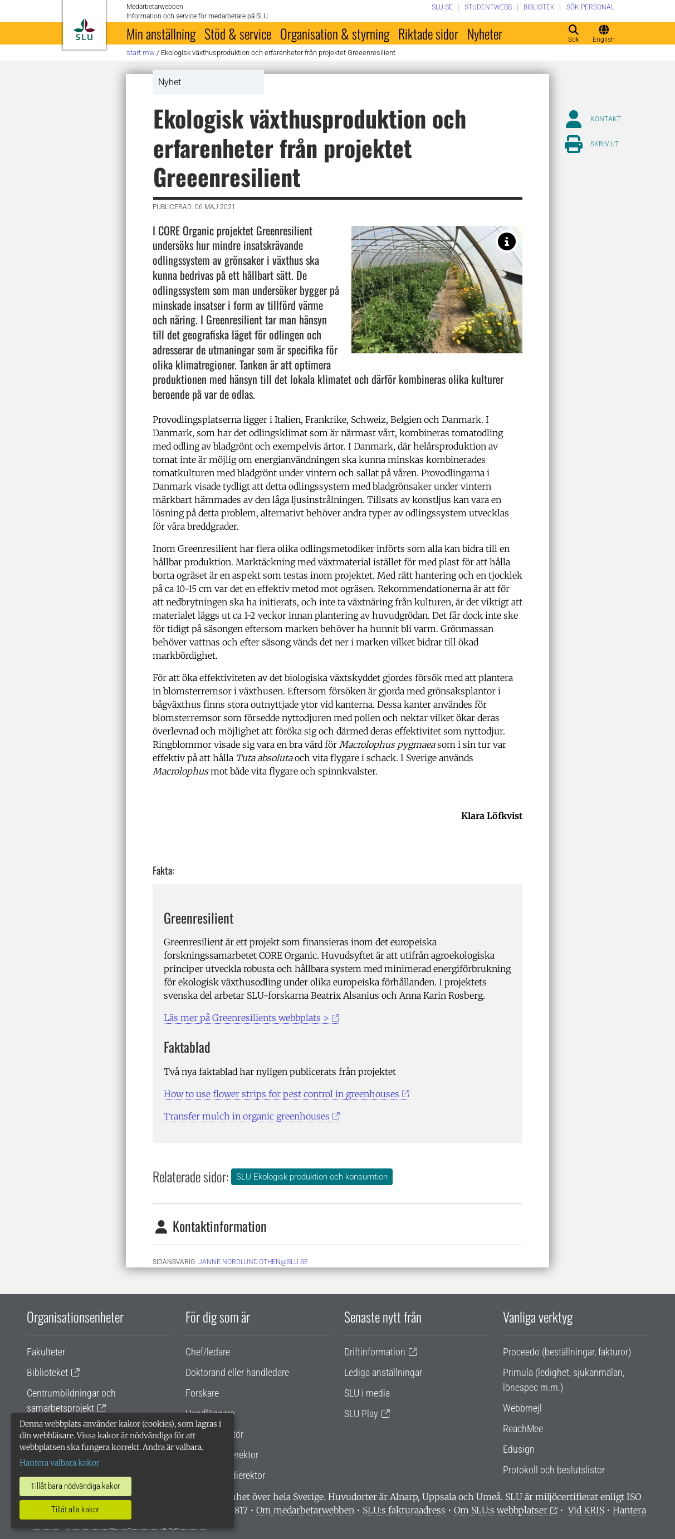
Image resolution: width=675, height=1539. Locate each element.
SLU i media (367, 1393)
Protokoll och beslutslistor (554, 1470)
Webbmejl (522, 1408)
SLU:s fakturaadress (404, 1510)
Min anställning (160, 33)
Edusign (519, 1449)
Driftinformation (374, 1352)
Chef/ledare (207, 1352)
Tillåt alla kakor (75, 1510)
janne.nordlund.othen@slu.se (253, 1262)
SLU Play (361, 1413)
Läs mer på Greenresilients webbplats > (246, 1017)
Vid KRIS (586, 1510)
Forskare (202, 1393)
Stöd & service (237, 33)
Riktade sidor (428, 33)
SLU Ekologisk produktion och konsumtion (312, 1177)
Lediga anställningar (383, 1372)
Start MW (140, 52)
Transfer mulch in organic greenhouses (247, 1116)
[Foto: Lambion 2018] (507, 241)
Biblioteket (47, 1372)
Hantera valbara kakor (59, 1463)
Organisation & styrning (334, 33)
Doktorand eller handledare (237, 1372)
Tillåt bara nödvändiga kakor (75, 1486)
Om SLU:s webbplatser (500, 1510)
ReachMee (523, 1428)
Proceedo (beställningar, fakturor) (567, 1352)
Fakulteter (46, 1352)
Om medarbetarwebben (305, 1510)
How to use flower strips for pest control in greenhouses (281, 1093)
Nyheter (484, 33)
